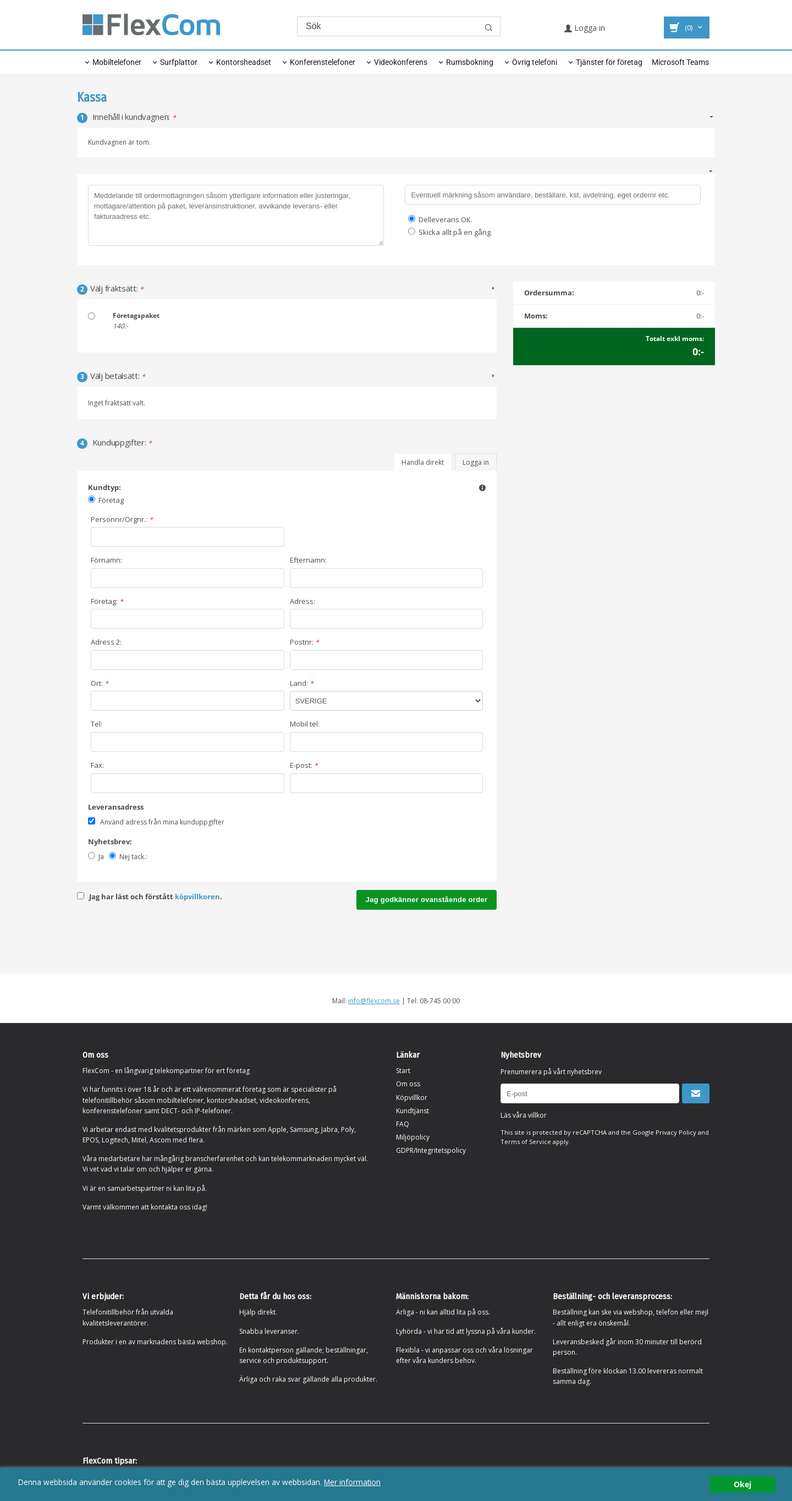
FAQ (402, 1124)
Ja (101, 856)
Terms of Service (526, 1141)
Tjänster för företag (609, 62)
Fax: (97, 765)
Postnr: (304, 642)
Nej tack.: (133, 856)
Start (403, 1070)
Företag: (107, 601)
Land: (302, 683)
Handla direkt (423, 462)
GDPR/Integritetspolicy (431, 1150)
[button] (482, 487)
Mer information (352, 1482)
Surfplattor (178, 62)
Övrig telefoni (534, 62)
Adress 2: (106, 642)
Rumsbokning (469, 62)
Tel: (96, 724)
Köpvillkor (411, 1097)
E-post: (304, 765)
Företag (111, 500)
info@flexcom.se (374, 1000)
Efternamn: (308, 560)
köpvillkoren (197, 896)
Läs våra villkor (524, 1115)
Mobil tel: (305, 724)
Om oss (408, 1083)
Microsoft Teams (680, 62)
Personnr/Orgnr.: (122, 519)
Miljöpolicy (413, 1137)
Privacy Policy (676, 1132)
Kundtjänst (412, 1110)
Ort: (99, 683)
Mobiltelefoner (116, 62)
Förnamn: (106, 560)
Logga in (584, 28)
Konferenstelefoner (322, 62)
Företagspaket (136, 315)
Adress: (302, 601)
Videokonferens (400, 62)
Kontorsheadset (243, 62)
